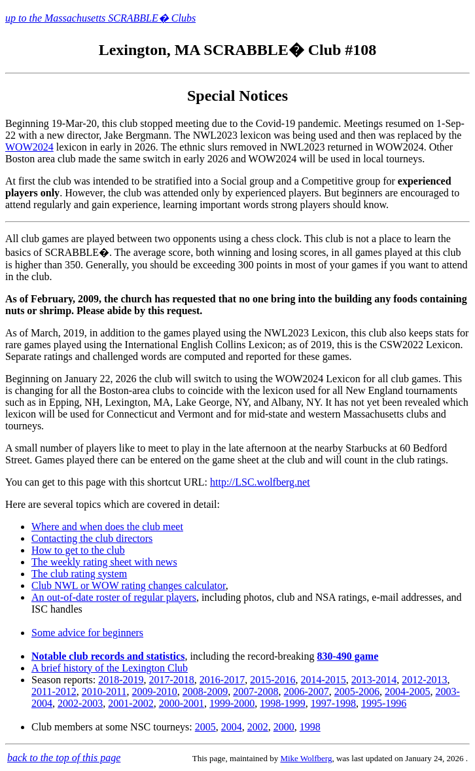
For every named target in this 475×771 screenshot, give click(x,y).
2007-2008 (255, 691)
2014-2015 (323, 679)
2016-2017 (222, 679)
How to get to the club (78, 550)
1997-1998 (333, 703)
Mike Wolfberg (306, 758)
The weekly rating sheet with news (104, 561)
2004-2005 (407, 691)
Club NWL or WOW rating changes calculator (128, 585)
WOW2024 (29, 146)
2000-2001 (181, 703)
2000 (283, 726)
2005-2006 (356, 691)
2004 (231, 726)
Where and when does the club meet (107, 526)
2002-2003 (80, 703)
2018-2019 (120, 679)
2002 (257, 726)
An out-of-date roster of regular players (113, 597)
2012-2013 (424, 679)
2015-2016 (272, 679)
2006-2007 (305, 691)
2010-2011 (104, 691)
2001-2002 (130, 703)
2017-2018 (171, 679)
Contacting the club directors (91, 538)
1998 (310, 726)
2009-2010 (154, 691)
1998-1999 (282, 703)
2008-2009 (205, 691)
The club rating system (79, 573)
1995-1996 (383, 703)
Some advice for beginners (87, 632)
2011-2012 (54, 691)
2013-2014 (373, 679)
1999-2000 (232, 703)
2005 (205, 726)
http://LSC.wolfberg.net (260, 482)
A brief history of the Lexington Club (109, 667)
